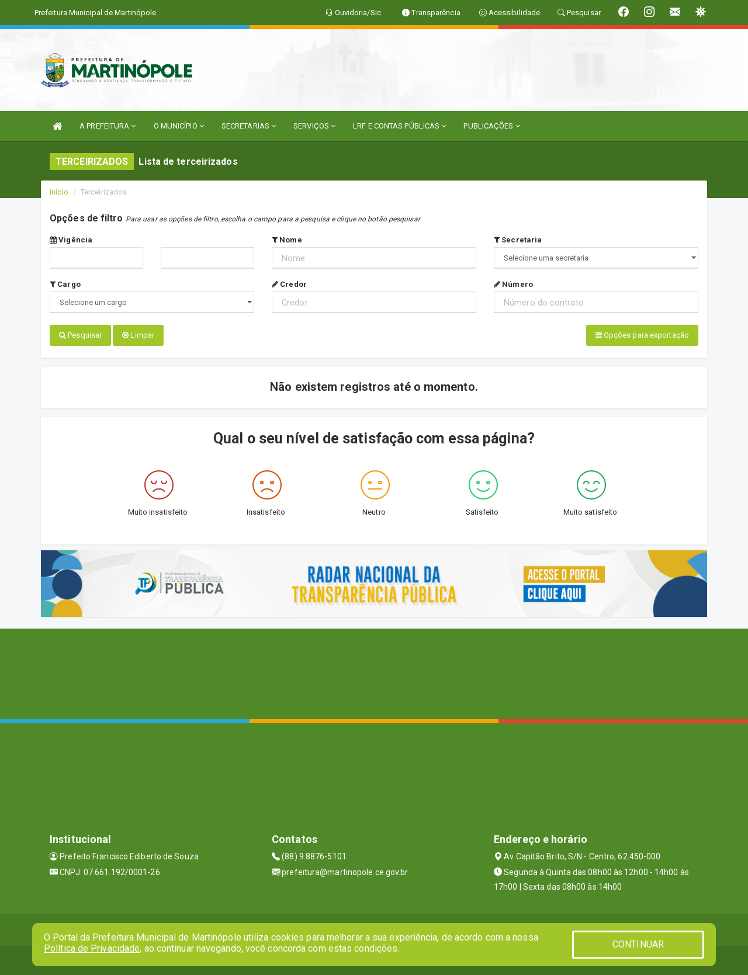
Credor (289, 284)
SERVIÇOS (314, 126)
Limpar (138, 335)
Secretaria (518, 239)
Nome (287, 239)
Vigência (71, 239)
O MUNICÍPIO (179, 126)
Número (513, 284)
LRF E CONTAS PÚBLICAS (399, 126)
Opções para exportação (642, 335)
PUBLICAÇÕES (491, 126)
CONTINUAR (638, 944)
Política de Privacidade (92, 948)
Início (59, 192)
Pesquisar (80, 335)
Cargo (65, 284)
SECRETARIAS (248, 126)
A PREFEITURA (107, 126)
